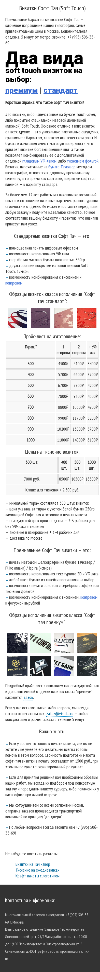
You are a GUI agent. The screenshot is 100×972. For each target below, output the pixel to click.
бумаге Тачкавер (62, 167)
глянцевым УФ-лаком (39, 161)
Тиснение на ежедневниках (37, 870)
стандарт (61, 90)
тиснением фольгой (82, 161)
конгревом (13, 283)
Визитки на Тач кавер (33, 864)
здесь (28, 697)
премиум (21, 90)
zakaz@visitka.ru (59, 713)
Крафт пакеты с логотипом (38, 876)
